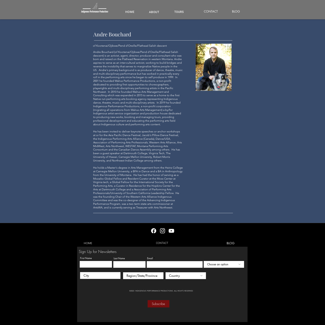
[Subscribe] (158, 303)
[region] (179, 13)
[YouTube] (171, 230)
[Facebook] (153, 230)
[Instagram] (162, 230)
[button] (179, 11)
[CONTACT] (210, 11)
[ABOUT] (154, 12)
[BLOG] (236, 11)
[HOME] (130, 11)
